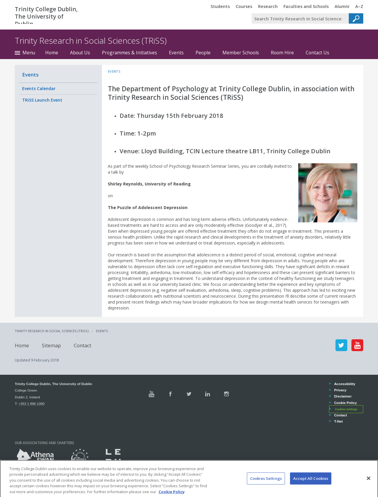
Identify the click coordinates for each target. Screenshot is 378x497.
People (203, 52)
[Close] (368, 485)
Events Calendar (39, 88)
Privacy (340, 390)
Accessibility (344, 384)
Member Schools (240, 52)
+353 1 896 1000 (31, 403)
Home (51, 52)
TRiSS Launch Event (42, 100)
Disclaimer (342, 396)
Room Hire (282, 52)
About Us (80, 52)
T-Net (338, 421)
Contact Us (317, 52)
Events (176, 52)
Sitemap (51, 345)
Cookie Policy (345, 403)
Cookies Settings (346, 409)
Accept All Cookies (310, 485)
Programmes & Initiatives (129, 52)
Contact (82, 345)
